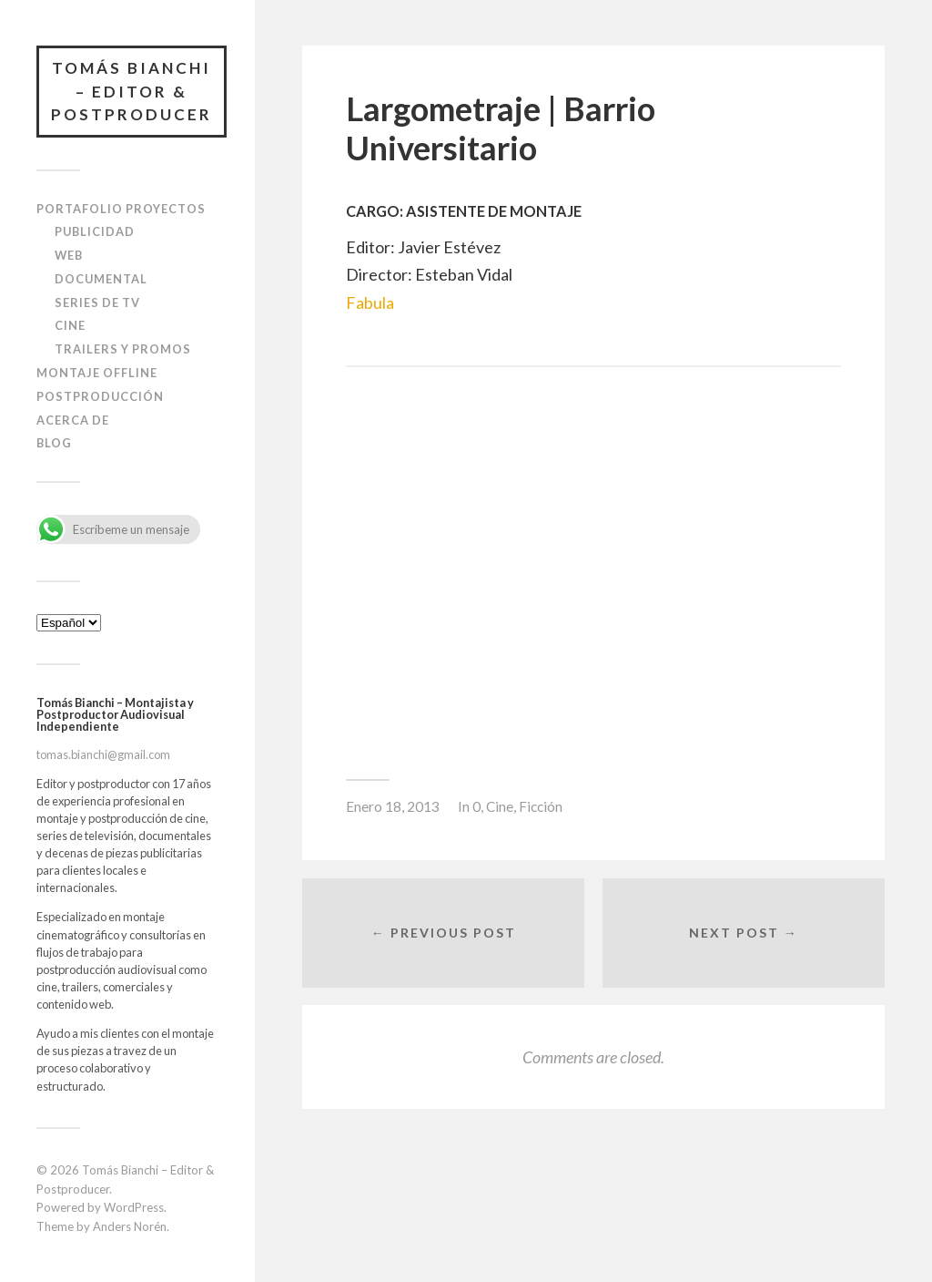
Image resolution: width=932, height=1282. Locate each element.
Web (69, 255)
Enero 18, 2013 (393, 806)
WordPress (134, 1207)
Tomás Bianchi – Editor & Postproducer (131, 91)
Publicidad (95, 231)
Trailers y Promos (123, 349)
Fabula (370, 302)
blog (54, 443)
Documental (101, 279)
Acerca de (72, 420)
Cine (70, 325)
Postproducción (100, 396)
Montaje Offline (96, 372)
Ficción (540, 806)
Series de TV (97, 302)
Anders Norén (130, 1226)
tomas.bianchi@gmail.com (103, 754)
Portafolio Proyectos (121, 208)
